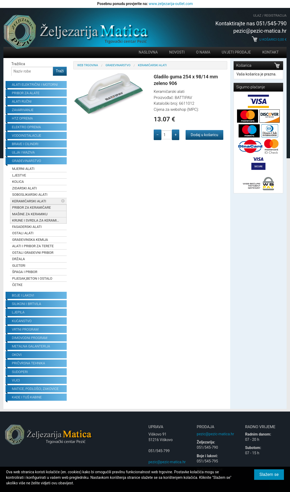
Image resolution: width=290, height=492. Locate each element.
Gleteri (18, 266)
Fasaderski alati (27, 227)
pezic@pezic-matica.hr (167, 462)
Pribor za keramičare (31, 207)
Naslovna (148, 52)
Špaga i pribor (24, 272)
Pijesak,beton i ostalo (32, 278)
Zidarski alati (24, 188)
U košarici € (269, 39)
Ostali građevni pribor (33, 253)
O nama (203, 52)
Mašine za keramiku (29, 214)
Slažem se (269, 474)
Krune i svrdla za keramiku (36, 220)
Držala (18, 259)
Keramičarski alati (29, 201)
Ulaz (257, 15)
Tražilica (18, 64)
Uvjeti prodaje (236, 52)
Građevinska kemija (30, 240)
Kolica (18, 182)
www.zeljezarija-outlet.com (171, 4)
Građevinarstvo (117, 65)
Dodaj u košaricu (204, 135)
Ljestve (19, 175)
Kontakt (270, 52)
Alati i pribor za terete (33, 246)
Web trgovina (87, 65)
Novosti (177, 52)
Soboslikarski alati (29, 195)
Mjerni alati (23, 169)
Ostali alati (22, 233)
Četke (17, 285)
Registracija (275, 15)
